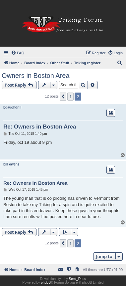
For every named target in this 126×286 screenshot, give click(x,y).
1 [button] (70, 97)
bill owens (11, 164)
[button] (63, 97)
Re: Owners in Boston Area (39, 127)
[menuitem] (17, 53)
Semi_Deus (77, 279)
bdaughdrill (12, 107)
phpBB (46, 282)
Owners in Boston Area (36, 75)
